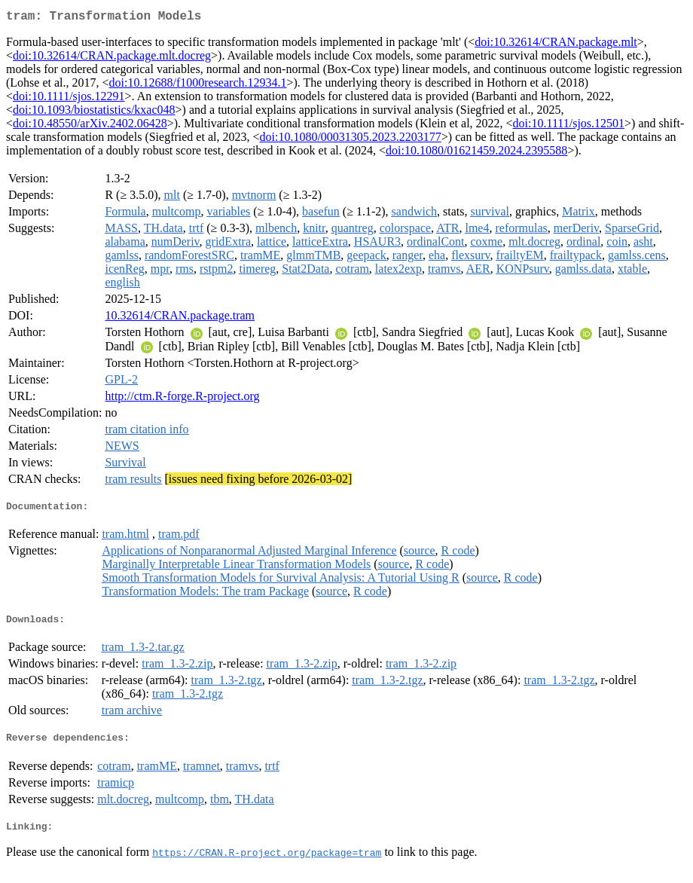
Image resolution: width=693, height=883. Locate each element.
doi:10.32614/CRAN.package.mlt (556, 44)
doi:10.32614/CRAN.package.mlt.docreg (112, 58)
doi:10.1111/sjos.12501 (568, 126)
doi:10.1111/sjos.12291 (68, 99)
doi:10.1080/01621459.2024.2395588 (476, 153)
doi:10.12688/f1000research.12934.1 (198, 85)
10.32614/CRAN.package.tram (180, 318)
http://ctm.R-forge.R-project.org (182, 399)
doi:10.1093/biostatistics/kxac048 (94, 112)
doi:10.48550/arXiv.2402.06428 (90, 126)
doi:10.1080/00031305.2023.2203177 (350, 139)
